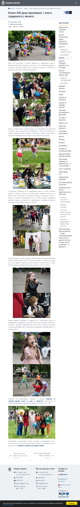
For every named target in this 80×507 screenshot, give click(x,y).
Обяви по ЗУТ (63, 123)
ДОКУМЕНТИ (64, 83)
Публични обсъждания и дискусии (64, 113)
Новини (26, 8)
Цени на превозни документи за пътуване (64, 64)
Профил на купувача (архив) (65, 150)
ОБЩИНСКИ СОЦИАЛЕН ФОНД (65, 51)
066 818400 (19, 477)
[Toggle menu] (76, 3)
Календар (62, 91)
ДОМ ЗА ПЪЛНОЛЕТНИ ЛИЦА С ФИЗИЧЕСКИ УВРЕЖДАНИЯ (63, 39)
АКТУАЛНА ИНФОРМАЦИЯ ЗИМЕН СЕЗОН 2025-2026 (64, 223)
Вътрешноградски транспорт (65, 184)
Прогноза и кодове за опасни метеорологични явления (65, 213)
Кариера (62, 140)
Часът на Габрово (65, 169)
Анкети (61, 137)
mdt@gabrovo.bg (43, 483)
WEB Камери (63, 146)
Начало (11, 8)
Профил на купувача (62, 99)
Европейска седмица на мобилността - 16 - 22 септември (65, 162)
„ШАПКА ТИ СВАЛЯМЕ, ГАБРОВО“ (62, 105)
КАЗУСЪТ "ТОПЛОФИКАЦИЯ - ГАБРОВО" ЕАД (65, 73)
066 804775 (41, 477)
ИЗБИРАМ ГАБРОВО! (62, 87)
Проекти (21, 26)
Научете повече (8, 505)
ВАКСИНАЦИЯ (64, 55)
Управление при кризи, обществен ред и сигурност (65, 191)
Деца (10, 26)
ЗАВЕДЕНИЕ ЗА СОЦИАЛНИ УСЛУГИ (63, 30)
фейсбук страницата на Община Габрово (31, 446)
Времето (62, 143)
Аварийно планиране (63, 206)
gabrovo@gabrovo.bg (22, 483)
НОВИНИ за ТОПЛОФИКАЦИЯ (65, 79)
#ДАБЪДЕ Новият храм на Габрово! (65, 155)
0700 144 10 (63, 474)
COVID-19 (61, 47)
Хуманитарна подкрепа (63, 178)
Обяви (61, 95)
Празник (15, 26)
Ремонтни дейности (62, 127)
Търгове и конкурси (62, 119)
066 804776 (41, 480)
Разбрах (71, 503)
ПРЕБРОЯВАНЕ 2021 (63, 173)
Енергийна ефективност (63, 133)
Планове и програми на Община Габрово (65, 200)
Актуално (19, 8)
